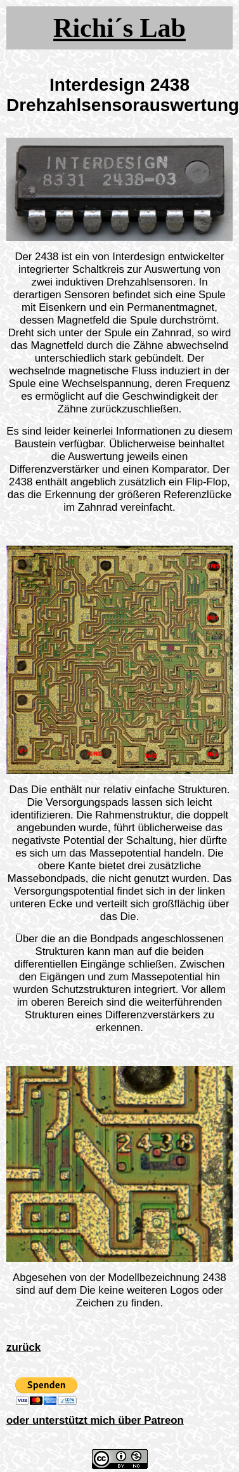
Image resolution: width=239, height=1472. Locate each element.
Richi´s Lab (119, 28)
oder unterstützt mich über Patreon (95, 1420)
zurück (23, 1347)
